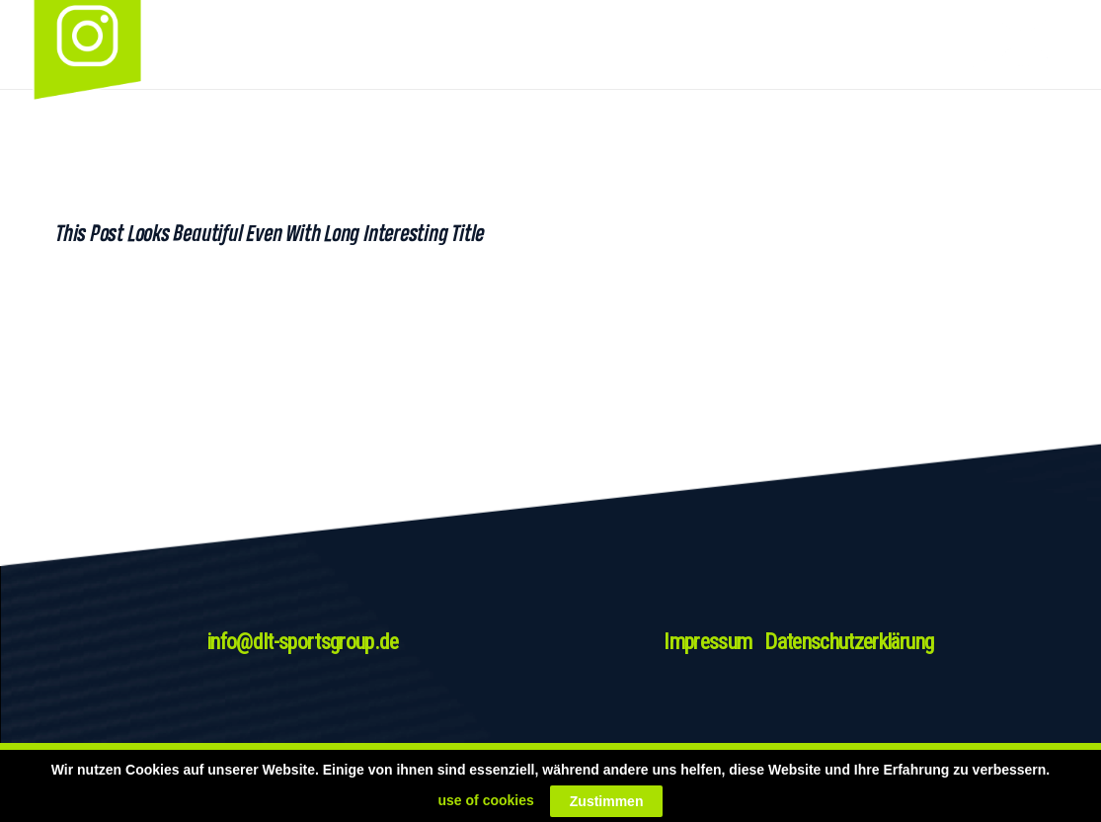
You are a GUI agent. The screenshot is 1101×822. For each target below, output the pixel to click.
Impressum (707, 641)
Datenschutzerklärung (848, 641)
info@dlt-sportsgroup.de (302, 641)
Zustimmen (607, 801)
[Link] (999, 44)
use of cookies (486, 800)
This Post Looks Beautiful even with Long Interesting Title (268, 233)
